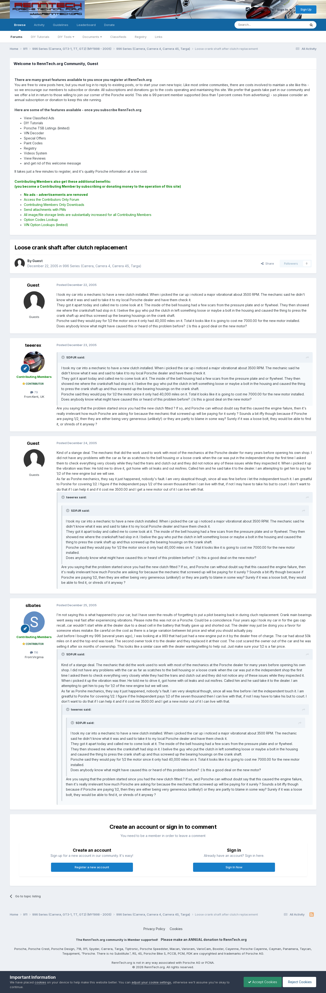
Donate (109, 25)
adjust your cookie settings (151, 982)
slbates (33, 605)
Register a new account (92, 867)
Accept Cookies (261, 982)
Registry (141, 37)
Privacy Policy (154, 929)
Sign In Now (234, 867)
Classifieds (118, 37)
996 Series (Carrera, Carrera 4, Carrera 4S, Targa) (102, 266)
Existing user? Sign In (272, 9)
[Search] (258, 25)
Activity (39, 25)
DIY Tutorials (40, 37)
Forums (16, 37)
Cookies (176, 929)
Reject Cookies (299, 982)
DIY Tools (66, 37)
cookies (40, 982)
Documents (92, 37)
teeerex (33, 345)
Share (267, 263)
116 (34, 652)
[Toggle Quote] (63, 357)
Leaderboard (86, 25)
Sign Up (305, 9)
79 (34, 392)
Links (158, 37)
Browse (20, 27)
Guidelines (60, 25)
